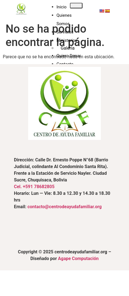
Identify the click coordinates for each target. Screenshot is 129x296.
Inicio (62, 6)
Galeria (68, 48)
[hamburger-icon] (76, 5)
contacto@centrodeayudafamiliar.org (64, 206)
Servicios (65, 32)
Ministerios (67, 40)
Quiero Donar (69, 55)
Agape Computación (78, 258)
